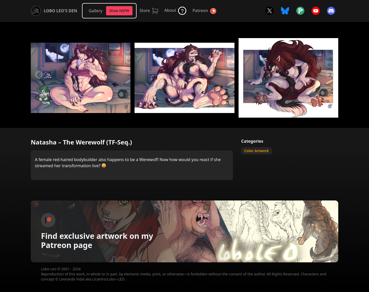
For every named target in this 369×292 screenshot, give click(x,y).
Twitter (269, 11)
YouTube (316, 11)
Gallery (95, 11)
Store (145, 10)
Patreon (200, 10)
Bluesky (285, 11)
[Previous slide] (39, 75)
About (170, 10)
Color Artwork (256, 150)
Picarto (300, 11)
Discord (331, 11)
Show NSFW (119, 10)
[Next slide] (330, 75)
